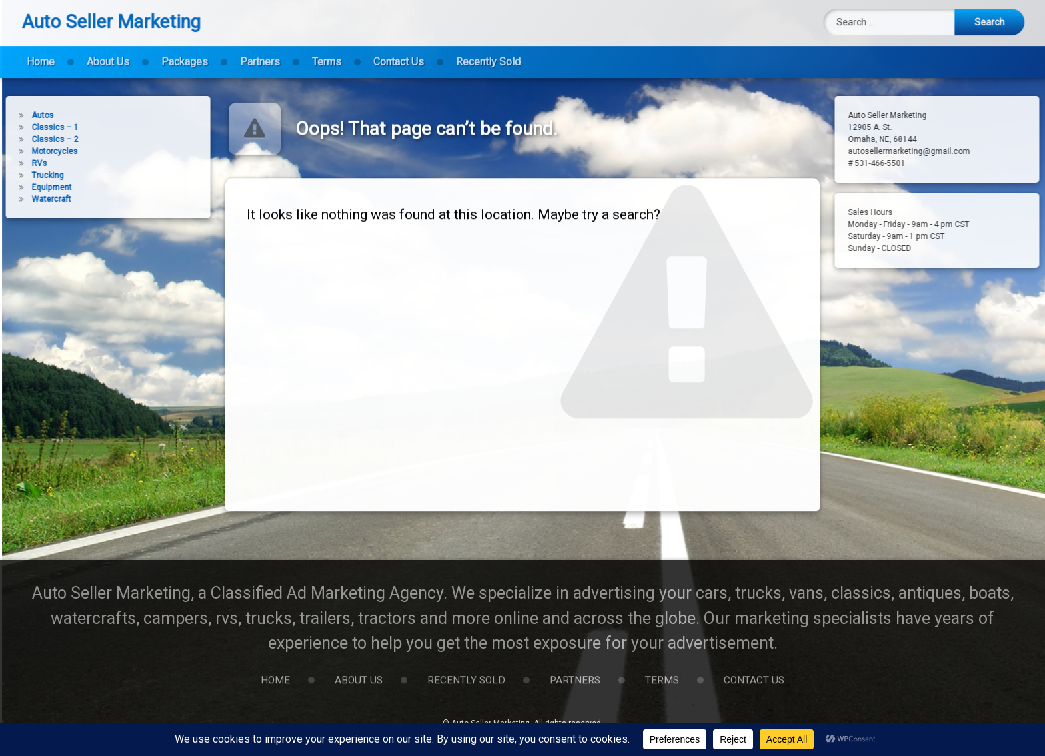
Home (41, 54)
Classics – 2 (36, 139)
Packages (184, 54)
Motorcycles (36, 151)
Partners (260, 54)
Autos (24, 115)
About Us (108, 54)
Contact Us (398, 54)
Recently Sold (488, 54)
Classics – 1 (36, 127)
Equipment (33, 187)
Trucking (29, 175)
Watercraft (32, 199)
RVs (20, 163)
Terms (326, 54)
